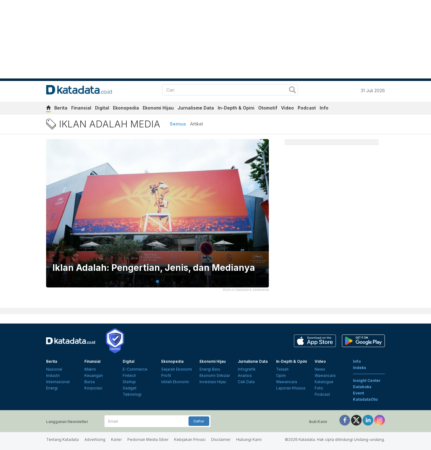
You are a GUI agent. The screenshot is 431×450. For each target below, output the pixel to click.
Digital (102, 107)
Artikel (196, 123)
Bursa (89, 381)
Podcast (307, 107)
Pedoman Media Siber (147, 439)
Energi (52, 388)
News (320, 369)
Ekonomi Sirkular (215, 375)
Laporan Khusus (291, 388)
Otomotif (267, 107)
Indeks (359, 367)
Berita (60, 107)
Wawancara (286, 381)
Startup (129, 381)
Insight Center (367, 380)
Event (358, 393)
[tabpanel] (157, 217)
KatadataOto (365, 399)
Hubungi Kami (249, 439)
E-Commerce (135, 369)
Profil (166, 375)
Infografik (247, 369)
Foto (319, 388)
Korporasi (93, 388)
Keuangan (93, 375)
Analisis (245, 375)
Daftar (199, 421)
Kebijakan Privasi (189, 439)
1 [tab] (157, 281)
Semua (178, 123)
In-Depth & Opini (236, 107)
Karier (116, 439)
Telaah (282, 369)
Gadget (129, 388)
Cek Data (246, 381)
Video (287, 107)
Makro (90, 369)
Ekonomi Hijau (158, 107)
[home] (48, 108)
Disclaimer (221, 439)
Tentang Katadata (62, 439)
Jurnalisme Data (196, 107)
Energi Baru (210, 369)
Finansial (81, 107)
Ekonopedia (126, 107)
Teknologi (132, 394)
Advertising (94, 439)
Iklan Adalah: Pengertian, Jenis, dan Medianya (153, 268)
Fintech (129, 375)
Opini (281, 375)
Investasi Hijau (213, 381)
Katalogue (324, 381)
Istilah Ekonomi (175, 381)
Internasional (58, 381)
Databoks (362, 386)
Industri (53, 375)
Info (324, 107)
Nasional (54, 369)
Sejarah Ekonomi (176, 369)
